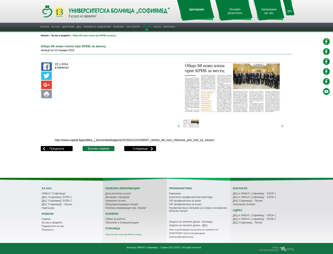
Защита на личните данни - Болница (190, 221)
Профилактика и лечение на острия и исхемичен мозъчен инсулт (198, 209)
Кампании (175, 193)
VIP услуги (133, 27)
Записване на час (269, 11)
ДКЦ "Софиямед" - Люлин (57, 204)
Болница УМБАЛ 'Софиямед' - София (147, 247)
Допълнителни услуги (118, 193)
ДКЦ (79, 27)
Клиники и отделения (97, 27)
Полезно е (48, 229)
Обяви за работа (115, 219)
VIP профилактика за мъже (185, 204)
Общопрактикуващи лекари (121, 204)
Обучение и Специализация (122, 222)
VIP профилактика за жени (185, 200)
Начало (44, 27)
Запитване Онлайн (244, 204)
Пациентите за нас (53, 226)
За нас (56, 27)
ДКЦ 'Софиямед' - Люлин (247, 200)
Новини (147, 27)
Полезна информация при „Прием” (126, 207)
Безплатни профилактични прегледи (190, 197)
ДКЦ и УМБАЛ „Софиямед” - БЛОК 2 (254, 197)
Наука (157, 27)
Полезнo (118, 27)
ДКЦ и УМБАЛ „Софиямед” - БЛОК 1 (254, 193)
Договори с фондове (117, 197)
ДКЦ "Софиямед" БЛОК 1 (57, 197)
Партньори (48, 207)
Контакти (169, 27)
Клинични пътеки (115, 200)
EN (290, 11)
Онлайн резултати (235, 11)
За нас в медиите (52, 222)
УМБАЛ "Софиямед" (54, 193)
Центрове (68, 27)
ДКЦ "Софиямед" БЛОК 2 (57, 200)
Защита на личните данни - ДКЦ (188, 225)
